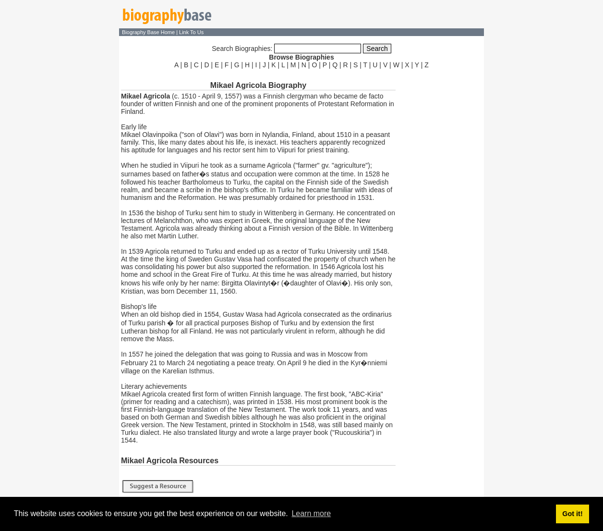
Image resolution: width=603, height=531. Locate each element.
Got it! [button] (572, 514)
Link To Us (191, 32)
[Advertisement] (440, 215)
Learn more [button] (311, 513)
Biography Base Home (149, 32)
